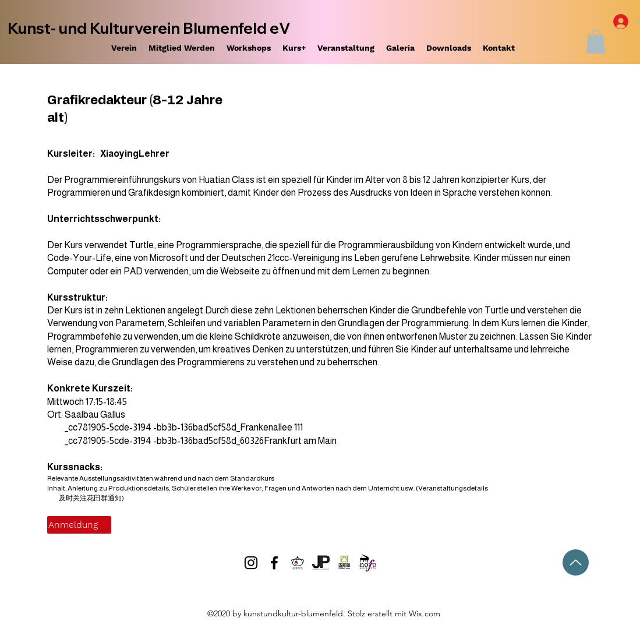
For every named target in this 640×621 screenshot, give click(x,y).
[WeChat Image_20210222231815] (344, 562)
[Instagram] (251, 562)
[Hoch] (576, 562)
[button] (596, 42)
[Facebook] (274, 562)
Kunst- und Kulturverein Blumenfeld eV (149, 28)
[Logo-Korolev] (367, 562)
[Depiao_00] (297, 562)
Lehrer (154, 153)
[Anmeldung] (79, 525)
